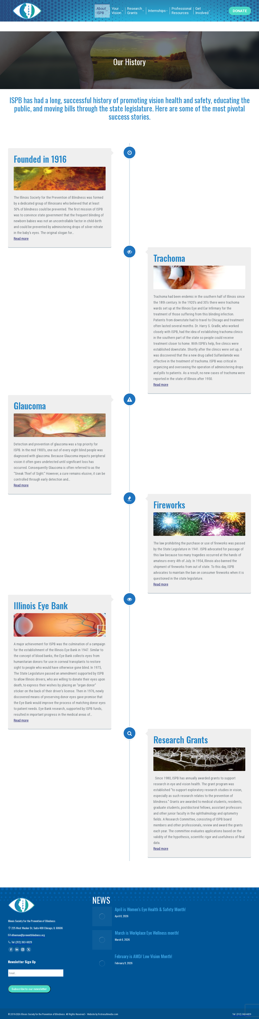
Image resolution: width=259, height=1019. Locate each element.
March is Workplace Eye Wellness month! (147, 932)
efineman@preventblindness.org (105, 5)
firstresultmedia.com (108, 1013)
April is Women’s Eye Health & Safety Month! (150, 909)
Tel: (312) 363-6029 (209, 5)
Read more (21, 238)
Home (185, 5)
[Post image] (102, 916)
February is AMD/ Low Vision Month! (143, 956)
